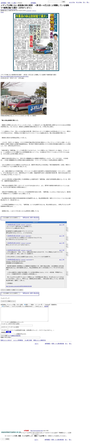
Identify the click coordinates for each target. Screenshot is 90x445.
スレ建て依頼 (28, 343)
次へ (84, 2)
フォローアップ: (5, 298)
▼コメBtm (79, 2)
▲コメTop (72, 2)
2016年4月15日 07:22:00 (13, 250)
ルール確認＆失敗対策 (14, 338)
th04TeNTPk (23, 224)
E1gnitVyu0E (28, 243)
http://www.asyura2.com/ (37, 433)
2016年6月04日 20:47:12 (13, 259)
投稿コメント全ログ (6, 343)
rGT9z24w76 (23, 243)
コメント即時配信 (18, 343)
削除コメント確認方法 (39, 343)
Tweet (2, 12)
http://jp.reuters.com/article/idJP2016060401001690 (19, 286)
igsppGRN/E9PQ (28, 10)
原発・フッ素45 (12, 3)
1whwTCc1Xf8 (28, 250)
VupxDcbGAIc (28, 224)
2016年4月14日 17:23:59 (13, 224)
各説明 (46, 306)
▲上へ (36, 346)
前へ (88, 2)
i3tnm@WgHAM (29, 259)
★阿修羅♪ (3, 3)
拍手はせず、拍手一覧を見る (31, 217)
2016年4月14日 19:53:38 (13, 235)
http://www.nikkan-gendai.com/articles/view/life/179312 (14, 76)
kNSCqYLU (34, 10)
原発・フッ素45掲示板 (58, 346)
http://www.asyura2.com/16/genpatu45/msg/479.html (9, 9)
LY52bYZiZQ (23, 259)
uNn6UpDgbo (23, 250)
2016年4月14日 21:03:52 (13, 243)
